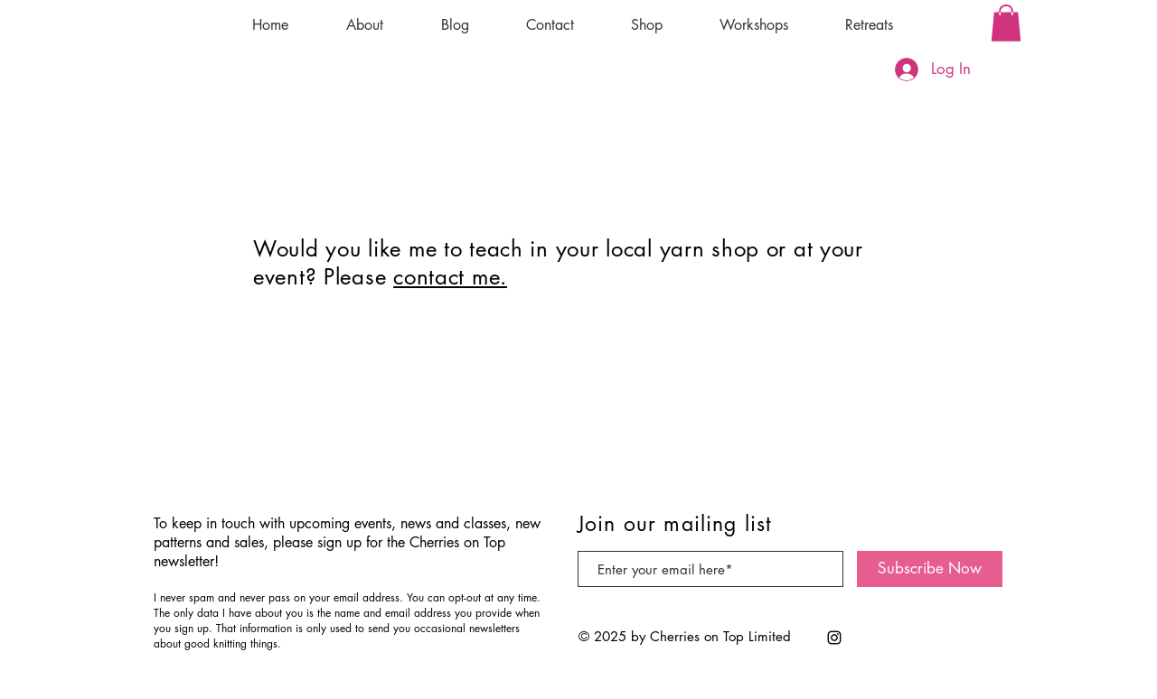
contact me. (450, 277)
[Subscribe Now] (929, 569)
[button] (1006, 23)
